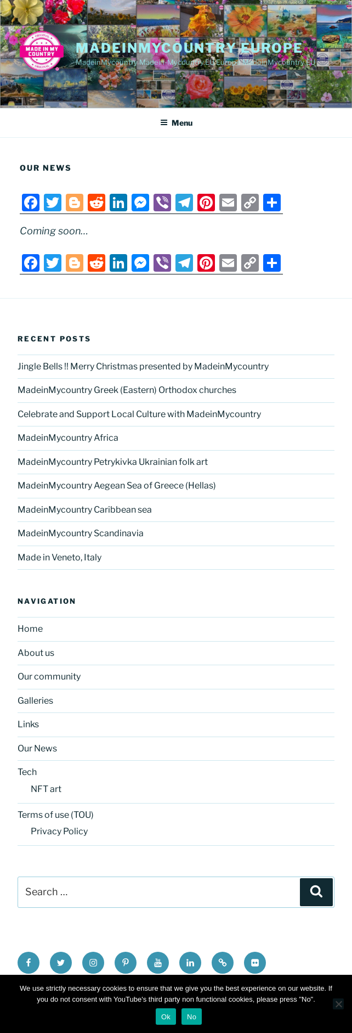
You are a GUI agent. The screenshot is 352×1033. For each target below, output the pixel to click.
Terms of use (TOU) (56, 815)
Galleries (35, 700)
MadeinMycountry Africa (68, 438)
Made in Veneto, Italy (59, 557)
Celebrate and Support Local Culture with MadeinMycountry (139, 414)
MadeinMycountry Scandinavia (81, 533)
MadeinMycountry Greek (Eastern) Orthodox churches (127, 390)
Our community (49, 676)
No (191, 1017)
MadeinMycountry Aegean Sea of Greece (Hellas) (117, 485)
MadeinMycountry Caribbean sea (85, 509)
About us (36, 653)
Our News (37, 748)
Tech (27, 772)
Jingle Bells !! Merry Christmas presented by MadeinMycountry (143, 366)
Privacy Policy (59, 831)
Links (28, 724)
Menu (176, 122)
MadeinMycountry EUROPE (189, 48)
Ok (166, 1017)
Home (30, 629)
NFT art (46, 789)
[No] (338, 1003)
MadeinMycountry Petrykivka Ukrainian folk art (113, 462)
